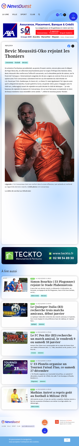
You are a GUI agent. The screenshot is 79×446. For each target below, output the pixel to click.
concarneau (9, 63)
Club (32, 14)
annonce (41, 324)
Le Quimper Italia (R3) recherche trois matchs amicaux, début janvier (47, 310)
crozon (33, 353)
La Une (5, 14)
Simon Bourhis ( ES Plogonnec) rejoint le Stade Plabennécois (52, 283)
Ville (14, 14)
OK (67, 440)
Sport (24, 14)
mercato (24, 63)
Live (71, 14)
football (17, 63)
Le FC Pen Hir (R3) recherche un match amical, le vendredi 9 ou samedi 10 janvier (52, 338)
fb (61, 14)
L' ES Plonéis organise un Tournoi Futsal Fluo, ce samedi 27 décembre (52, 367)
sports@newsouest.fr (28, 426)
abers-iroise (35, 296)
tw (65, 14)
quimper (34, 324)
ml (57, 14)
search (40, 15)
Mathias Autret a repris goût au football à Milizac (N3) (51, 394)
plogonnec (34, 381)
